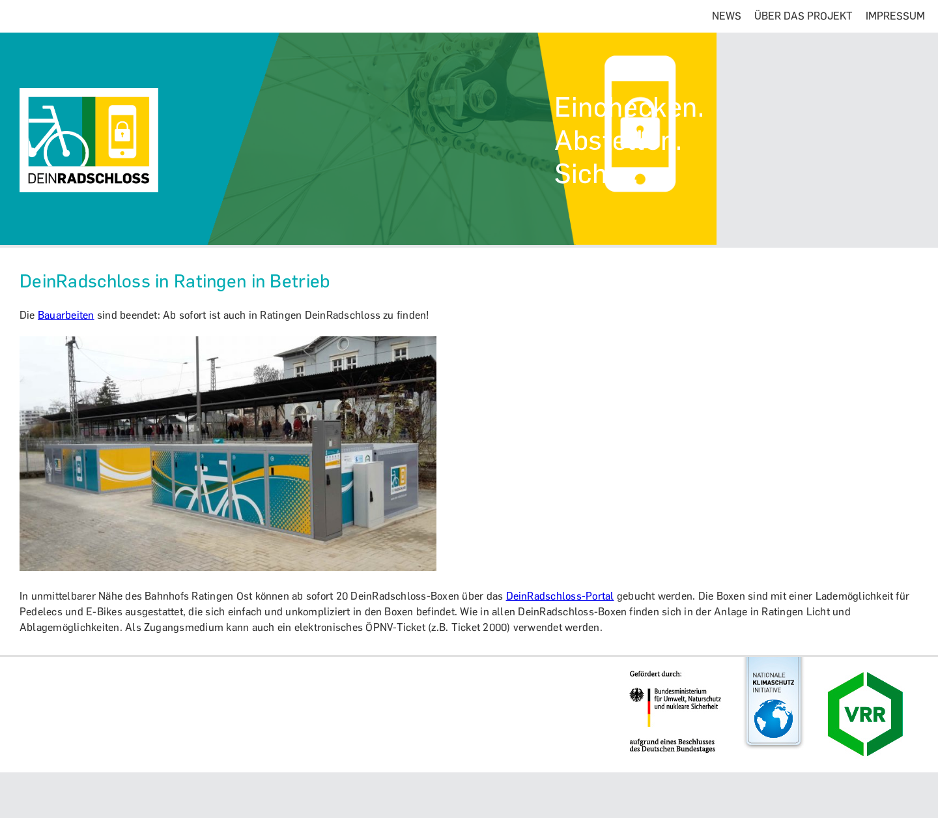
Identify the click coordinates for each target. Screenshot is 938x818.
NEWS (726, 16)
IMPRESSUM (895, 16)
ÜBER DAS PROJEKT (803, 16)
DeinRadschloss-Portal (560, 596)
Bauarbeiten (66, 315)
